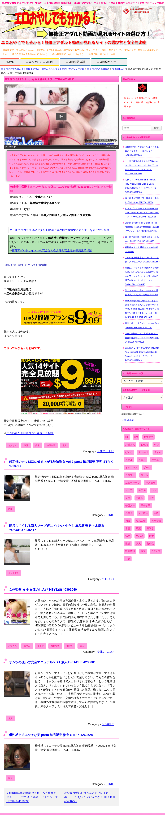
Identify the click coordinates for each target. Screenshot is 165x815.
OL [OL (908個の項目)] (127, 437)
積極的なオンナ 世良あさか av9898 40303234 (141, 249)
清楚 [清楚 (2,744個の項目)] (138, 528)
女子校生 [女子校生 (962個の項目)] (143, 513)
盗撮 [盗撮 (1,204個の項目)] (127, 543)
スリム (27, 646)
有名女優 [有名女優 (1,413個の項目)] (156, 520)
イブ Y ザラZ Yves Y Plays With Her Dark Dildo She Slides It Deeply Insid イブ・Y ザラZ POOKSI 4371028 (142, 212)
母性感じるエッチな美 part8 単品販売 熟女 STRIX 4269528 (51, 735)
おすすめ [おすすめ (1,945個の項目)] (148, 437)
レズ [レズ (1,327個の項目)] (153, 490)
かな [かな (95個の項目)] (156, 444)
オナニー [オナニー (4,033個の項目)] (156, 459)
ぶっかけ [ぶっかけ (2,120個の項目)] (143, 452)
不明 (10, 509)
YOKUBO (108, 579)
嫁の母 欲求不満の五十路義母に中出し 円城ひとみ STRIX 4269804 (142, 200)
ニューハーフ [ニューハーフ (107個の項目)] (132, 482)
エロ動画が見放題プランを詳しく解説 (30, 433)
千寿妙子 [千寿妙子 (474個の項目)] (145, 505)
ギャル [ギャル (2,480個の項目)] (146, 467)
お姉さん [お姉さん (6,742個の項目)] (130, 444)
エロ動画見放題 (75, 61)
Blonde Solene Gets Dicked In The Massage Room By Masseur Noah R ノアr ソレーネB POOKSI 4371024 (142, 227)
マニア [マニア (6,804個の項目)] (129, 490)
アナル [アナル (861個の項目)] (129, 459)
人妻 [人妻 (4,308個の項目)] (151, 498)
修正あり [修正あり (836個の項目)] (130, 505)
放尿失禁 (51, 445)
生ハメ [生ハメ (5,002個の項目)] (139, 536)
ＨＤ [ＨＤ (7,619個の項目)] (127, 558)
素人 (64, 445)
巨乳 (26, 445)
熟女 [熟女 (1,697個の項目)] (127, 536)
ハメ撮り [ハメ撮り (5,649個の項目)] (150, 482)
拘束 (37, 445)
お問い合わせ (127, 420)
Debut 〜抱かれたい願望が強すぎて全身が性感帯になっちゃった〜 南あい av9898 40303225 (142, 337)
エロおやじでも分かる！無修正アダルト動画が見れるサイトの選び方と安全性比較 (42, 69)
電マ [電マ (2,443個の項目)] (143, 551)
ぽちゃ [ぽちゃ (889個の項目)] (157, 452)
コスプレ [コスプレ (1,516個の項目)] (130, 475)
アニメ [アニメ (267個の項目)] (142, 459)
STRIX (110, 515)
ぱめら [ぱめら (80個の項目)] (129, 452)
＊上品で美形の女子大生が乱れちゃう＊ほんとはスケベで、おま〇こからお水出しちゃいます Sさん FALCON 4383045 (141, 167)
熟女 (10, 778)
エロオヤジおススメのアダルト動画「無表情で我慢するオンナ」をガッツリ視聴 (59, 230)
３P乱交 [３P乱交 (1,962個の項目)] (155, 551)
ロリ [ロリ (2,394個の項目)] (127, 498)
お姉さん (12, 445)
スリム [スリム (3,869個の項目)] (144, 475)
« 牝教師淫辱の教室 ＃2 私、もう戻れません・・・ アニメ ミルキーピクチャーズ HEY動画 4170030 (32, 797)
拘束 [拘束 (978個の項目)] (127, 520)
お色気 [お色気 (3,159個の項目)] (144, 444)
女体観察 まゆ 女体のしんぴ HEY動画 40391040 (43, 589)
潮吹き (70, 646)
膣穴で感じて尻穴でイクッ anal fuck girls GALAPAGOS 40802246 (142, 325)
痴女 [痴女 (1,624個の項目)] (151, 536)
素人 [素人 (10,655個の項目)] (138, 543)
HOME (10, 61)
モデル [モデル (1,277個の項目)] (142, 490)
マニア (40, 646)
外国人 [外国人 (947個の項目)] (129, 513)
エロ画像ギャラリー (109, 61)
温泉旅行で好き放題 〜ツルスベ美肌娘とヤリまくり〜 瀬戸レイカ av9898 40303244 (142, 151)
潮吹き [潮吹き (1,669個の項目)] (150, 528)
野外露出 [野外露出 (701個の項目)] (130, 551)
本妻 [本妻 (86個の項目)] (127, 528)
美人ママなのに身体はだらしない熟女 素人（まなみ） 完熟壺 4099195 (141, 292)
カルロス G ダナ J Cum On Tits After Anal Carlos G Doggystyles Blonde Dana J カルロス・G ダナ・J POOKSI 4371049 (142, 354)
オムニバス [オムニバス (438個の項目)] (131, 467)
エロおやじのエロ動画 (40, 61)
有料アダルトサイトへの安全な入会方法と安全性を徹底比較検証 (52, 250)
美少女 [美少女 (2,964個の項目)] (150, 543)
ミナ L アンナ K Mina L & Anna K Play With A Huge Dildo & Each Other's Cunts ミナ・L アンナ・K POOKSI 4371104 (140, 186)
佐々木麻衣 (13, 573)
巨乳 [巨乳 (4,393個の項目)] (156, 513)
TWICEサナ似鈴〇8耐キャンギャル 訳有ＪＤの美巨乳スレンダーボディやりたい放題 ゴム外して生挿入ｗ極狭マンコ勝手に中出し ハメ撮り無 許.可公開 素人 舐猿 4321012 (142, 308)
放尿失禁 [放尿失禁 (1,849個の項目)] (141, 520)
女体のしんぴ (119, 69)
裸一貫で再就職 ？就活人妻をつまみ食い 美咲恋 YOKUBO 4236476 (142, 239)
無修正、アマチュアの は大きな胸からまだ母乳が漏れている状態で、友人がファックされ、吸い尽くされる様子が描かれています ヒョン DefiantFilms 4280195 (142, 276)
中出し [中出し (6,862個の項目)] (139, 498)
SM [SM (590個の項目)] (136, 437)
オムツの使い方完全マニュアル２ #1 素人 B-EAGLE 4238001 (52, 662)
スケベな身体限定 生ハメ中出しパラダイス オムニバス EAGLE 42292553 (142, 259)
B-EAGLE (108, 724)
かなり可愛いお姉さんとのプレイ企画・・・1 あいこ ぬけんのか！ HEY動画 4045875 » (89, 797)
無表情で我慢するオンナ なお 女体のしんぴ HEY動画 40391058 (39, 79)
